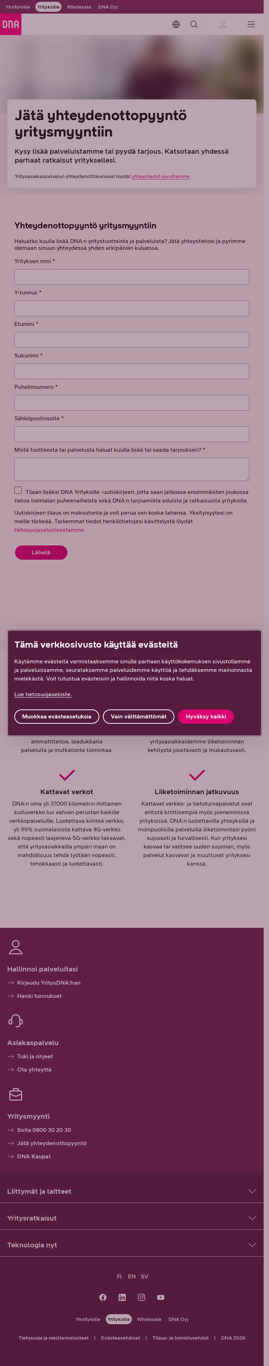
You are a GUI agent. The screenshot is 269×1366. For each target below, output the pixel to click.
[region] (134, 683)
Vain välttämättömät (138, 716)
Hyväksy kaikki (206, 716)
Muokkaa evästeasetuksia (56, 716)
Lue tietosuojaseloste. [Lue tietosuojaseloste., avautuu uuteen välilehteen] (43, 694)
